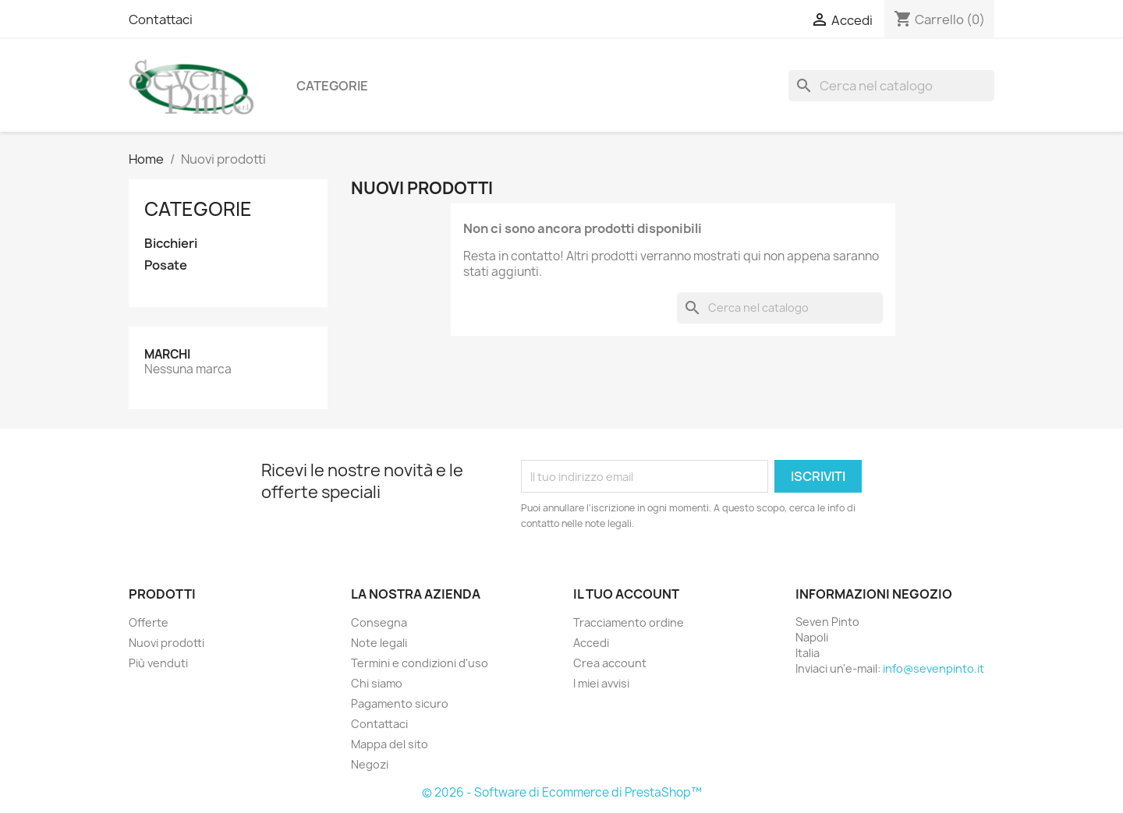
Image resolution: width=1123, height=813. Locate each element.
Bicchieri (170, 243)
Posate (165, 265)
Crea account (610, 663)
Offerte (148, 622)
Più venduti (158, 663)
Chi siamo (376, 683)
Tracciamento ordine (628, 622)
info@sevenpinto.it (933, 668)
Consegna (379, 622)
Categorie (332, 85)
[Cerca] (891, 85)
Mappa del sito (389, 744)
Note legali (379, 642)
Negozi (369, 764)
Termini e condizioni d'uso (419, 663)
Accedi (591, 642)
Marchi (167, 354)
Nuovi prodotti (166, 642)
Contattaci (161, 19)
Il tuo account (626, 594)
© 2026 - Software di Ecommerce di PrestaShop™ (562, 792)
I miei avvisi (601, 683)
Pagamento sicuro (399, 703)
